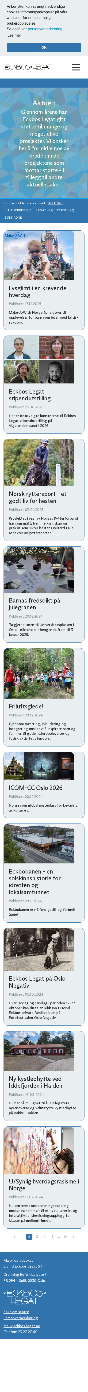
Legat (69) (45, 210)
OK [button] (44, 47)
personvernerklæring (45, 29)
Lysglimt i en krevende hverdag (37, 291)
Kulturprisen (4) (19, 210)
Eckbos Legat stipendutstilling (30, 395)
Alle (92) (55, 203)
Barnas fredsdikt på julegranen (34, 604)
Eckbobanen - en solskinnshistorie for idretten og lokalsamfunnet (35, 882)
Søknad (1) (13, 217)
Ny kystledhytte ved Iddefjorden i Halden (35, 1082)
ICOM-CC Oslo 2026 (36, 788)
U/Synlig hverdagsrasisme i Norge (44, 1185)
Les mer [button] (14, 35)
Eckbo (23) (65, 210)
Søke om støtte (16, 1312)
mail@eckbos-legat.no (22, 1326)
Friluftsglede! (26, 706)
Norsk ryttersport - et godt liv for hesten (37, 497)
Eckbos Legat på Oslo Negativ (37, 982)
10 (65, 1237)
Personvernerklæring (21, 1318)
